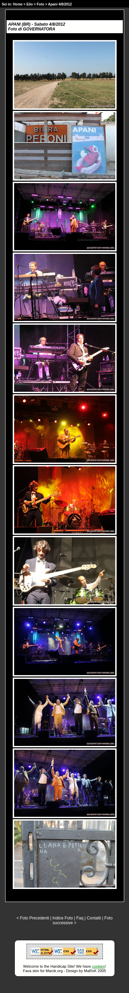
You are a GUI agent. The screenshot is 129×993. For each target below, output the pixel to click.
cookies (98, 966)
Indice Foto (63, 918)
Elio (29, 4)
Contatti (94, 918)
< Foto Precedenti (33, 918)
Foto (40, 4)
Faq (80, 918)
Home (18, 4)
